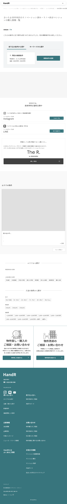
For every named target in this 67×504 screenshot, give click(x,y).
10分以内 (14, 308)
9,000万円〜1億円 (35, 319)
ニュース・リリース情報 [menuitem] (11, 440)
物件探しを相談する (16, 358)
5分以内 (8, 308)
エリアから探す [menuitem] (8, 399)
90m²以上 (48, 300)
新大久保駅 (44, 280)
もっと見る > (59, 250)
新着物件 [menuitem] (6, 408)
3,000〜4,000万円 (20, 315)
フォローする (56, 118)
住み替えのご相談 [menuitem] (31, 436)
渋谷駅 (8, 280)
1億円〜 (44, 319)
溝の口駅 (58, 280)
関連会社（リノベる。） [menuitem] (8, 495)
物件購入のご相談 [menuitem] (31, 426)
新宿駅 (37, 280)
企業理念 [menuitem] (6, 431)
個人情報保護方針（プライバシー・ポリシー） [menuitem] (12, 487)
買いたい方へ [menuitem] (8, 395)
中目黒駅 (14, 280)
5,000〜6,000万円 (44, 315)
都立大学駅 (30, 280)
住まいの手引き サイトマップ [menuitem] (35, 473)
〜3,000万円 (9, 315)
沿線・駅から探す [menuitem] (9, 404)
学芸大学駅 (22, 280)
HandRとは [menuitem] (7, 450)
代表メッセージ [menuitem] (8, 436)
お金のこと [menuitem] (29, 468)
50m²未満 (8, 300)
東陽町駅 (51, 280)
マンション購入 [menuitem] (31, 459)
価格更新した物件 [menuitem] (9, 413)
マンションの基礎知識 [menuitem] (33, 454)
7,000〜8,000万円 (11, 319)
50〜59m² (16, 300)
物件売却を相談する (50, 358)
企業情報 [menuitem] (6, 422)
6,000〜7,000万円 (56, 315)
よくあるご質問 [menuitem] (8, 452)
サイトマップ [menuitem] (6, 484)
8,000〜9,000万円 (23, 319)
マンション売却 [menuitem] (31, 463)
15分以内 (22, 308)
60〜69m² (24, 300)
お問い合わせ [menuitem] (30, 422)
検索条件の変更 (48, 58)
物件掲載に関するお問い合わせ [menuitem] (36, 440)
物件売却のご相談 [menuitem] (31, 399)
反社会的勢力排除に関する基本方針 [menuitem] (10, 491)
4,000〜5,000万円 (32, 315)
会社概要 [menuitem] (6, 426)
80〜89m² (40, 300)
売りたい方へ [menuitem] (30, 395)
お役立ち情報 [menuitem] (30, 450)
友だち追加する (56, 131)
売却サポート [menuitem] (30, 404)
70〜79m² (32, 300)
